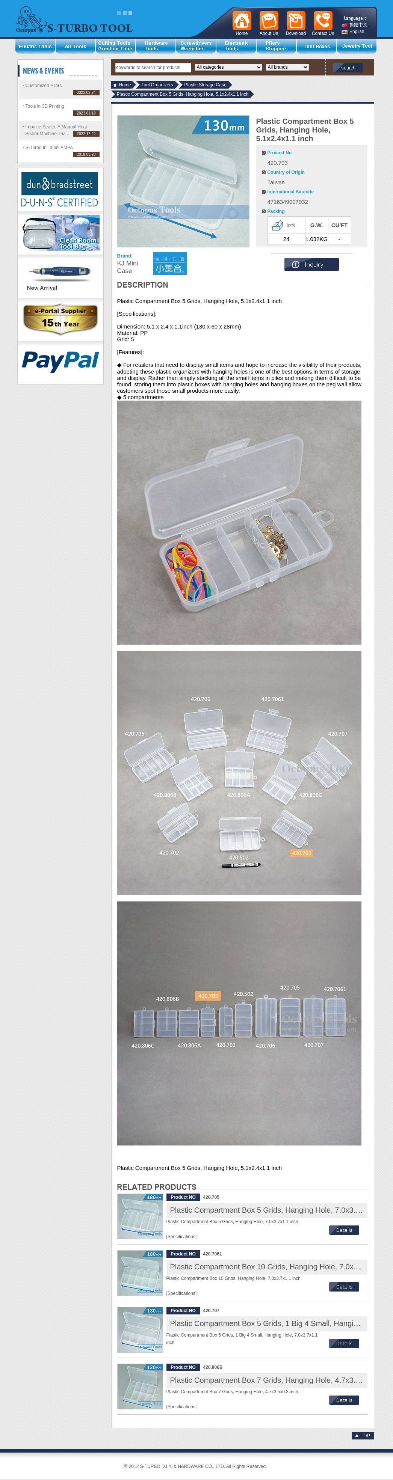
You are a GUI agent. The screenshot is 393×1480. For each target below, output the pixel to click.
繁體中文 (354, 25)
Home (125, 84)
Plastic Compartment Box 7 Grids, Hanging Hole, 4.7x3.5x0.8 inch (280, 1380)
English (353, 31)
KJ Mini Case (127, 267)
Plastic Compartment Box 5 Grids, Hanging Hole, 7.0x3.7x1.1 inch (280, 1210)
